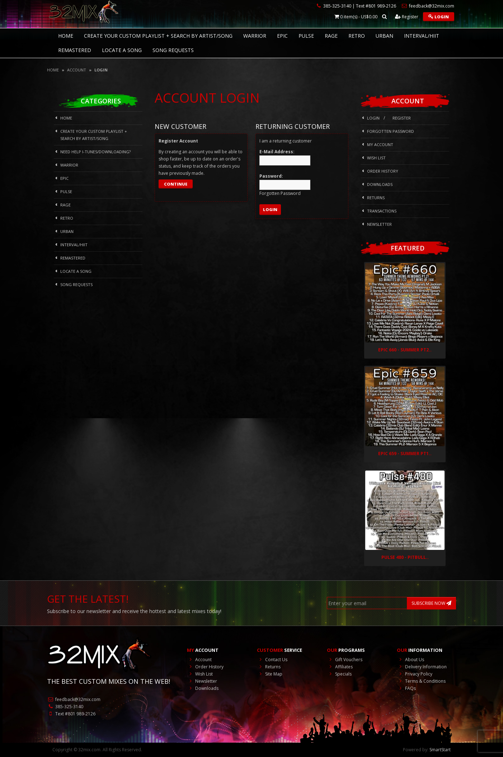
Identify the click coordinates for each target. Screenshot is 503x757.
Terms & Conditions (421, 681)
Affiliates (340, 667)
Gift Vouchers (344, 659)
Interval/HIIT (421, 35)
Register (406, 17)
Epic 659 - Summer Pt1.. (405, 453)
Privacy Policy (414, 674)
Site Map (269, 674)
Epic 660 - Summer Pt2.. (405, 350)
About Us (410, 659)
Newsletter (379, 224)
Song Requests (173, 50)
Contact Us (272, 659)
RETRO (356, 35)
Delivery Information (422, 667)
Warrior (254, 35)
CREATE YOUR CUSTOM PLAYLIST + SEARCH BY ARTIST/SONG (158, 35)
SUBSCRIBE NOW (431, 603)
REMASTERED (74, 50)
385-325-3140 (65, 707)
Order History (382, 171)
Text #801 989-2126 (71, 714)
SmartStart (440, 750)
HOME (65, 35)
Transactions (381, 211)
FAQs (406, 688)
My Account (380, 144)
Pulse (306, 35)
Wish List (376, 157)
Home (53, 70)
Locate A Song (122, 50)
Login (438, 16)
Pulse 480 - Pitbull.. (405, 557)
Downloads (379, 184)
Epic (282, 35)
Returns (376, 197)
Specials (339, 674)
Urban (384, 35)
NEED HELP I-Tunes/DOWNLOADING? (95, 151)
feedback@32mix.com (73, 699)
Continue (175, 184)
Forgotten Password (390, 131)
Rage (331, 35)
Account (76, 70)
